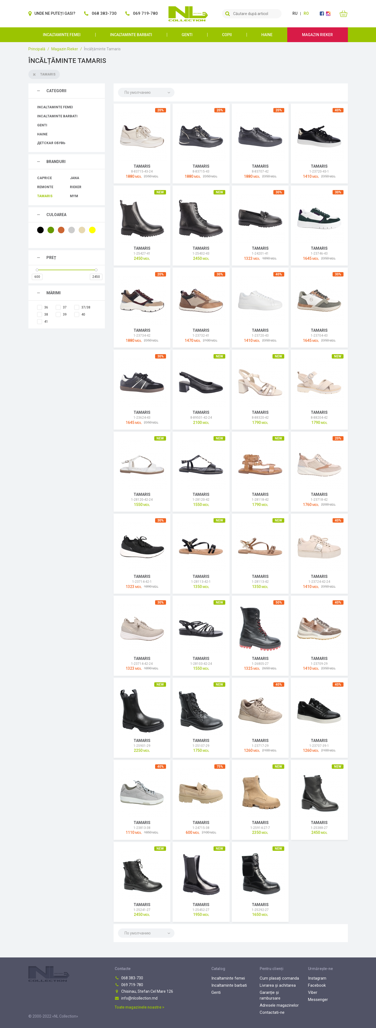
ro (306, 13)
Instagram (317, 978)
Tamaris (44, 196)
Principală (36, 49)
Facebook (317, 985)
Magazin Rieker (317, 35)
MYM (74, 196)
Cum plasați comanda (279, 978)
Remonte (45, 187)
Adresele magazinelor (279, 1005)
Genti (187, 35)
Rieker (75, 187)
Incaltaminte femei (62, 35)
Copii (227, 35)
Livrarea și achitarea (278, 985)
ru (294, 13)
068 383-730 (129, 978)
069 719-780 (129, 985)
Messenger (318, 999)
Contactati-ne (272, 1012)
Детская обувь (51, 143)
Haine (267, 35)
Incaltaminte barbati (131, 35)
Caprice (44, 178)
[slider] (37, 270)
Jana (74, 178)
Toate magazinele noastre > (139, 1007)
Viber (312, 992)
